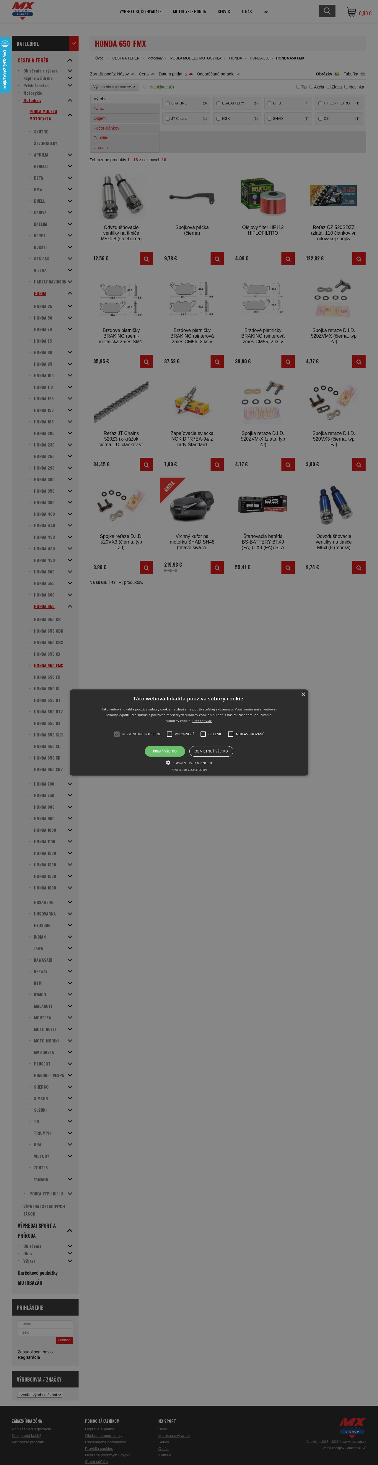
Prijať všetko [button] (165, 751)
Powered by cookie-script (189, 770)
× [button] (303, 694)
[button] (189, 732)
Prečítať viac (202, 720)
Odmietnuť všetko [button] (211, 751)
